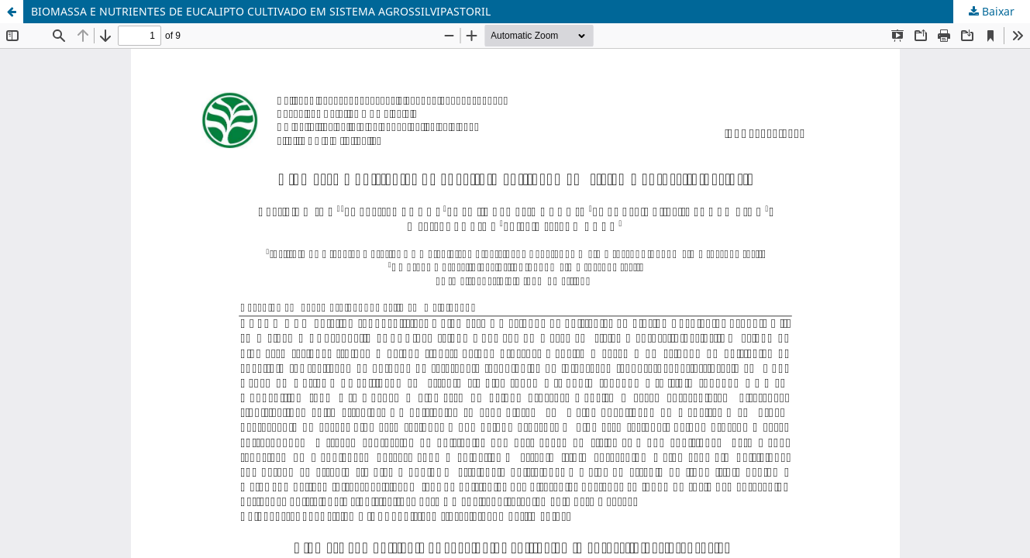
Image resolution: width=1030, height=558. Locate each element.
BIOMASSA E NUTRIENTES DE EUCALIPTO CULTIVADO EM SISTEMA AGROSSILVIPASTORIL (261, 11)
